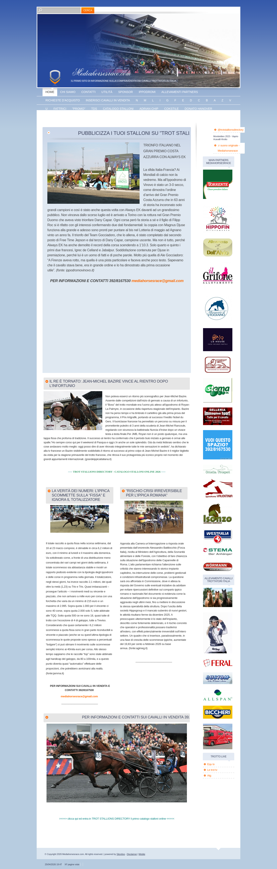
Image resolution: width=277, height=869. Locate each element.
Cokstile (171, 108)
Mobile (142, 854)
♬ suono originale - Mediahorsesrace (228, 148)
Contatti (88, 92)
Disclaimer (132, 854)
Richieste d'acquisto (62, 100)
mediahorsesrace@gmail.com (158, 281)
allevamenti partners (179, 92)
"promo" (78, 108)
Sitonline (120, 854)
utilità (106, 92)
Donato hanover (198, 108)
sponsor (125, 92)
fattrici (59, 108)
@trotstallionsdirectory (230, 129)
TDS (94, 108)
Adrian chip (148, 108)
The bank (86, 117)
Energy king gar (59, 117)
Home (49, 92)
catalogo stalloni (118, 108)
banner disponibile (132, 117)
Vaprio (104, 117)
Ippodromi (147, 92)
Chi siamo (67, 92)
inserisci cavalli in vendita (108, 100)
